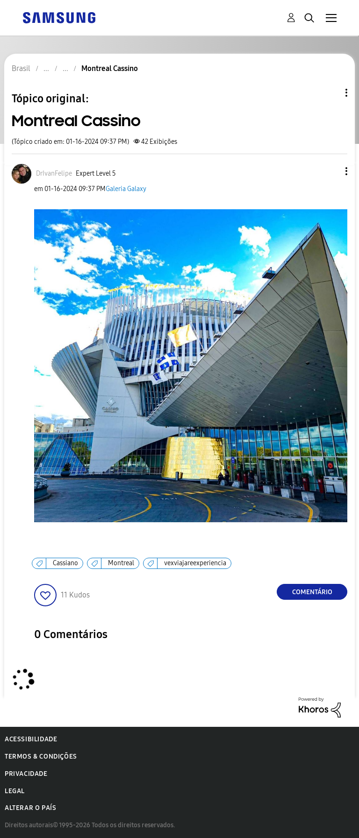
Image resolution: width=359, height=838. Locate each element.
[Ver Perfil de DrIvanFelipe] (54, 174)
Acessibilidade (31, 739)
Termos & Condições (41, 756)
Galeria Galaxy (126, 189)
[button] (331, 171)
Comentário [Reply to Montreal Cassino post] (312, 592)
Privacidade (26, 774)
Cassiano (65, 563)
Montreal (121, 563)
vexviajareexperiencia (195, 563)
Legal (15, 791)
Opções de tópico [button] (330, 92)
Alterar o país (30, 808)
